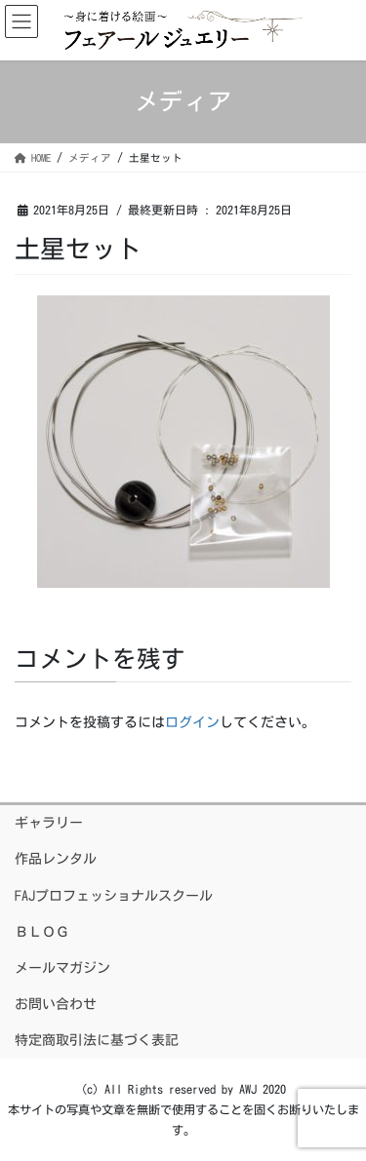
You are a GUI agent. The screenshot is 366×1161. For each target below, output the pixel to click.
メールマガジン (62, 968)
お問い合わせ (56, 1004)
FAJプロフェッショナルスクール (114, 896)
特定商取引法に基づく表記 (97, 1040)
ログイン (192, 722)
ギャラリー (49, 823)
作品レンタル (56, 859)
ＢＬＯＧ (42, 932)
